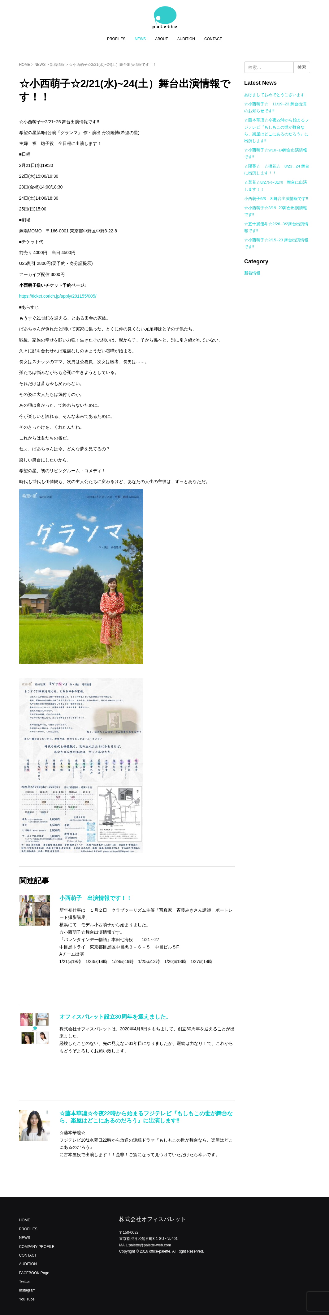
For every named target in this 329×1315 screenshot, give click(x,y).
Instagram (27, 1290)
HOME (24, 64)
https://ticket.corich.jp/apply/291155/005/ (58, 296)
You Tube (27, 1299)
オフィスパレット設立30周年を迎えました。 (115, 1017)
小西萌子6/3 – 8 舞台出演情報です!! (276, 198)
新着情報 (57, 64)
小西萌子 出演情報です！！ (95, 898)
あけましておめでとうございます (274, 94)
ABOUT (161, 39)
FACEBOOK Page (34, 1273)
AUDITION (186, 39)
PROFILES (116, 39)
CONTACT (213, 39)
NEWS (140, 39)
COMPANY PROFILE (36, 1247)
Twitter (24, 1281)
